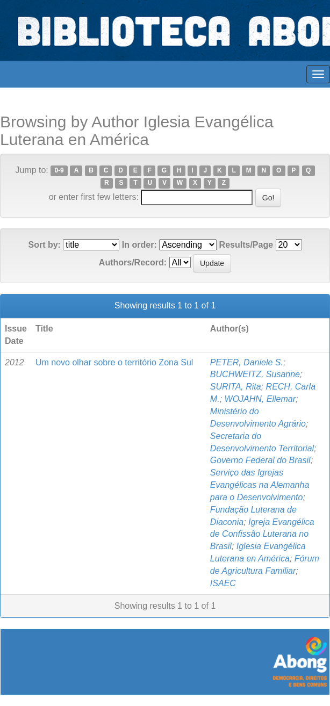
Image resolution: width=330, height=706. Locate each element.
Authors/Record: (133, 262)
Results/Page (246, 244)
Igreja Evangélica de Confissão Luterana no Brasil (262, 534)
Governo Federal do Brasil (260, 460)
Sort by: (44, 244)
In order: (139, 244)
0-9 (58, 171)
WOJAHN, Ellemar (260, 399)
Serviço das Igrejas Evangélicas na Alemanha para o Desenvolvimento (259, 485)
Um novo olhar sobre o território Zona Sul (114, 362)
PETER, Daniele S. (246, 362)
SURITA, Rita (235, 386)
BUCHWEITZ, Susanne (255, 374)
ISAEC (223, 583)
